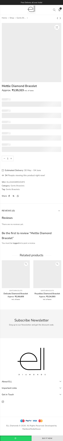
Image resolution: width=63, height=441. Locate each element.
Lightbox (56, 27)
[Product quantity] (7, 158)
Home (4, 18)
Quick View (26, 264)
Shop (12, 18)
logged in (17, 243)
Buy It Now (47, 438)
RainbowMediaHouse (31, 429)
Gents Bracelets (21, 18)
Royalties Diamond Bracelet (47, 293)
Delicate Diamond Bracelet (16, 293)
